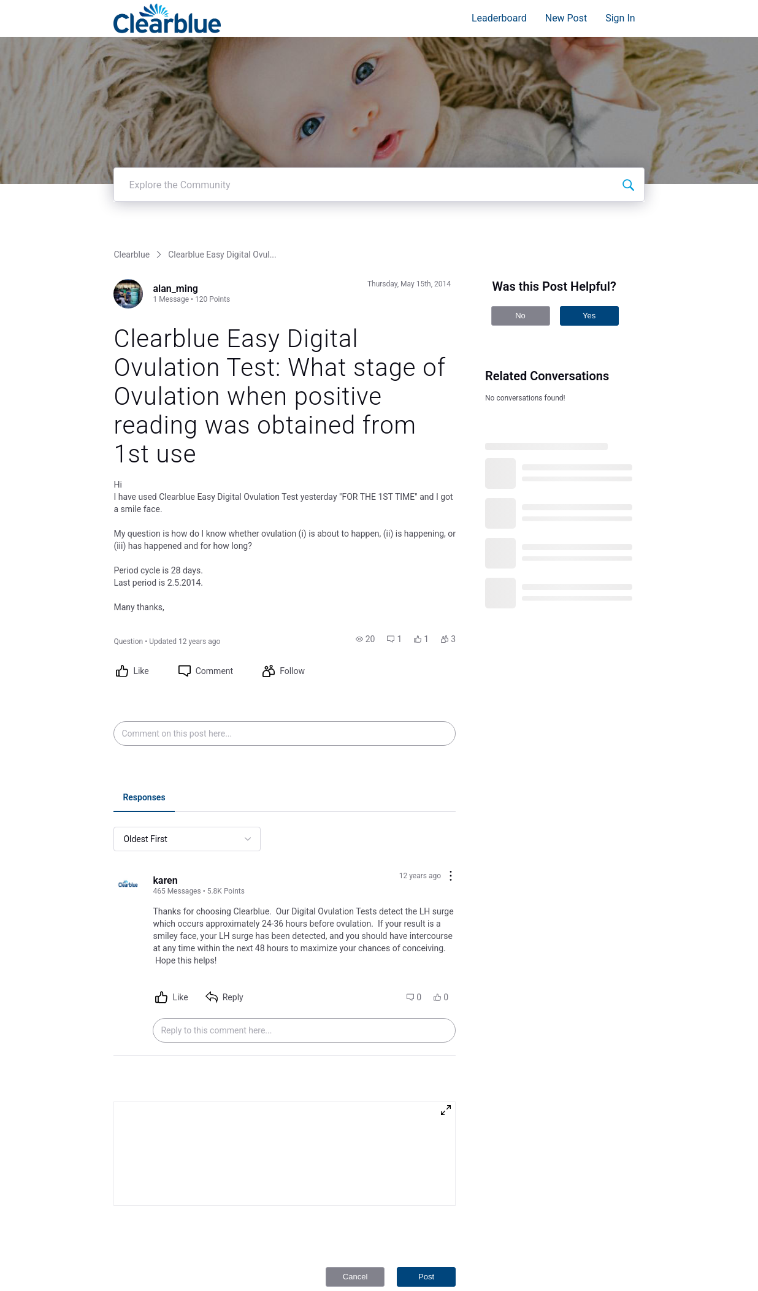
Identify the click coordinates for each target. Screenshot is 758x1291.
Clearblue (131, 108)
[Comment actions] (451, 731)
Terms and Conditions (569, 1258)
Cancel (355, 1130)
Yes (589, 169)
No (520, 169)
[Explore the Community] (628, 38)
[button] (365, 493)
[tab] (143, 652)
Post (426, 1130)
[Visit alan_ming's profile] (128, 148)
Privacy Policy (554, 1246)
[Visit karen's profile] (128, 739)
